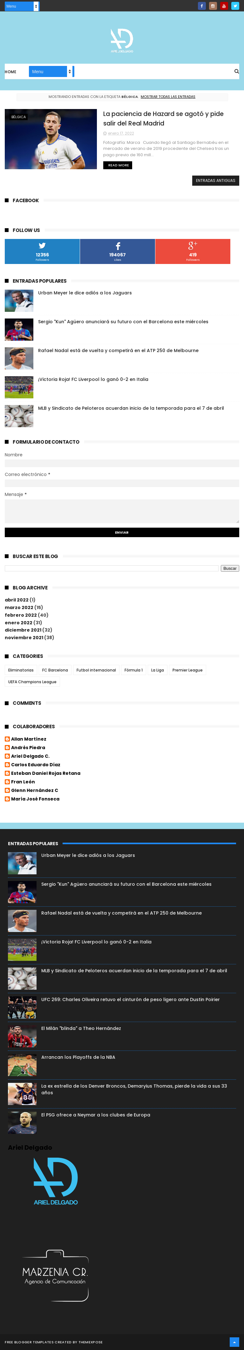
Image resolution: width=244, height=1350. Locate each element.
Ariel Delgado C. (30, 756)
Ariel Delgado (30, 1147)
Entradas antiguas (215, 180)
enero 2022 (18, 623)
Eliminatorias (21, 670)
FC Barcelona (55, 670)
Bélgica (18, 116)
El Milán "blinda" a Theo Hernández (81, 1028)
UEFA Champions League (32, 682)
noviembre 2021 (24, 637)
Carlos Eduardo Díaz (35, 765)
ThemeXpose (90, 1342)
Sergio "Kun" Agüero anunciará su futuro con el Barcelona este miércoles (123, 321)
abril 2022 (17, 600)
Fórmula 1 (134, 670)
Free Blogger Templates (29, 1342)
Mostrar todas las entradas (168, 96)
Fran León (23, 782)
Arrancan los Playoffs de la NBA (78, 1057)
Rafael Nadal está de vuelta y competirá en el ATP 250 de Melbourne (118, 350)
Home (10, 71)
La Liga (157, 670)
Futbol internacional (96, 670)
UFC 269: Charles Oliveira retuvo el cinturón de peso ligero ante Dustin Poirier (130, 999)
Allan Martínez (28, 739)
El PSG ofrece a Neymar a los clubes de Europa (95, 1115)
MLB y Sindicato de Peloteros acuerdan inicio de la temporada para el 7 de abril (131, 408)
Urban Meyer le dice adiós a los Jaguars (85, 293)
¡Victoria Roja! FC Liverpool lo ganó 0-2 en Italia (93, 379)
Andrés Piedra (28, 748)
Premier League (188, 670)
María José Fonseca (35, 799)
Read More (118, 165)
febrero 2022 (21, 615)
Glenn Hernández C (34, 791)
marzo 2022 (19, 607)
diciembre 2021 (23, 630)
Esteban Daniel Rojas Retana (45, 773)
